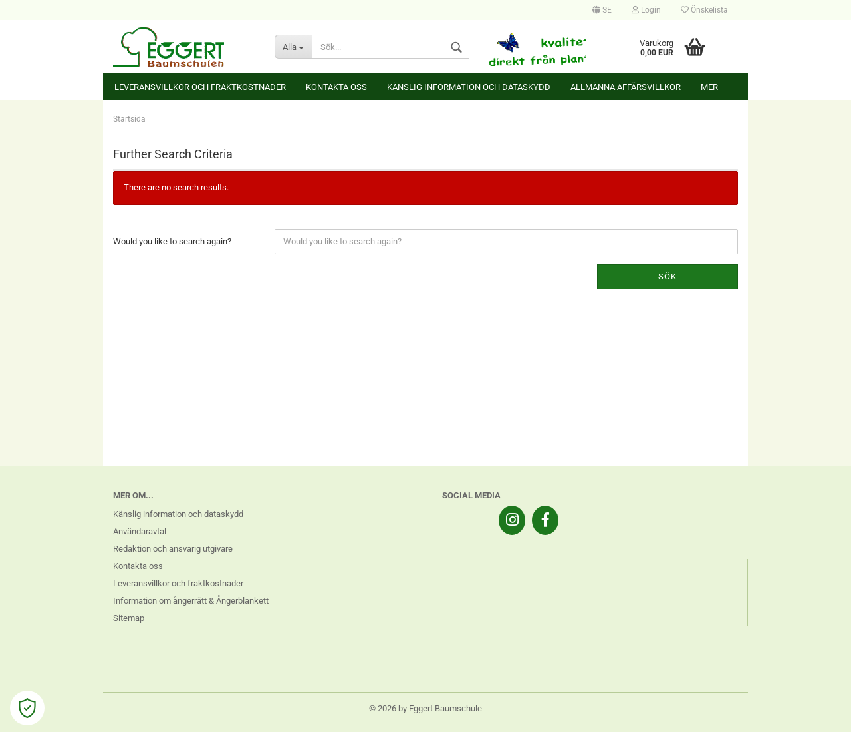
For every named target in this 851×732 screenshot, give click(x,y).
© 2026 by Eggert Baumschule (425, 708)
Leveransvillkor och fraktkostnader (200, 87)
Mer (709, 87)
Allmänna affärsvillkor (625, 87)
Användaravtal (139, 531)
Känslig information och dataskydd (468, 87)
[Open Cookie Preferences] (27, 708)
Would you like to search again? (172, 241)
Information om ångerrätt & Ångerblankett (191, 601)
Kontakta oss (336, 87)
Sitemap (128, 618)
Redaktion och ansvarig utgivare (173, 549)
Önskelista (704, 10)
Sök (667, 276)
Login (646, 10)
